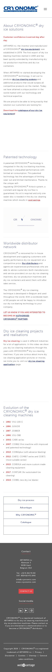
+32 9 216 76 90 (28, 573)
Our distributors (30, 263)
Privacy (38, 652)
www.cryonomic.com (26, 582)
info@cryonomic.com (26, 579)
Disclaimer (10, 656)
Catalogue (26, 522)
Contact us (26, 591)
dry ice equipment (30, 49)
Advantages (26, 507)
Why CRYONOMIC (26, 514)
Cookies (22, 656)
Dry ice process (26, 500)
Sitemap (32, 656)
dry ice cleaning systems (24, 79)
